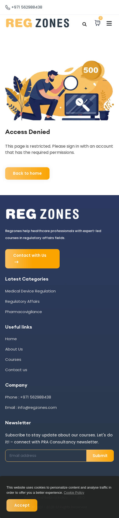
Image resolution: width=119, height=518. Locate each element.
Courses (13, 359)
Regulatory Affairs (22, 301)
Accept (22, 505)
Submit (100, 455)
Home (11, 338)
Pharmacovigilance (23, 311)
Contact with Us (29, 259)
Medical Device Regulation (30, 291)
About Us (14, 349)
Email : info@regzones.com (31, 407)
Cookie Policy (74, 493)
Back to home (27, 173)
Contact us (16, 369)
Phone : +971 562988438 (28, 397)
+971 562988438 (23, 7)
